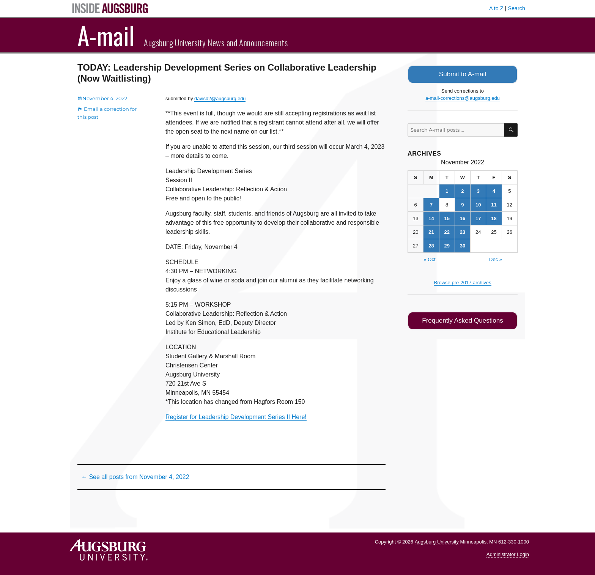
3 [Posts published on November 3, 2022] (478, 190)
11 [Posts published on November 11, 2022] (493, 204)
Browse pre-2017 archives (462, 282)
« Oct (429, 259)
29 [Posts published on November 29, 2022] (446, 245)
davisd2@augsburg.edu (220, 98)
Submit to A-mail (462, 74)
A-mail (106, 35)
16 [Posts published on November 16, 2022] (462, 218)
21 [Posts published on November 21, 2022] (431, 231)
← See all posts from (135, 477)
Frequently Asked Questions (462, 319)
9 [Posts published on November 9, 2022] (462, 204)
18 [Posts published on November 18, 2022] (493, 218)
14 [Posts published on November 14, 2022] (431, 218)
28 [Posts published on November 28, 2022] (431, 245)
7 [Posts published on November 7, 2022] (431, 204)
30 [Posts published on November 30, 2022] (462, 245)
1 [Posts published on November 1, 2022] (446, 190)
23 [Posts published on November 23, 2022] (462, 231)
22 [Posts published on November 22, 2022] (446, 231)
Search (516, 8)
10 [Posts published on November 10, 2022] (478, 204)
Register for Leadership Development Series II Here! (236, 417)
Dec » (495, 259)
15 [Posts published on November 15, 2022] (446, 218)
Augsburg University (437, 542)
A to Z (496, 8)
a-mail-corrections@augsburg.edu (462, 97)
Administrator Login (507, 554)
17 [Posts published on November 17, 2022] (478, 218)
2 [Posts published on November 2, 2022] (462, 190)
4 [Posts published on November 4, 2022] (494, 190)
